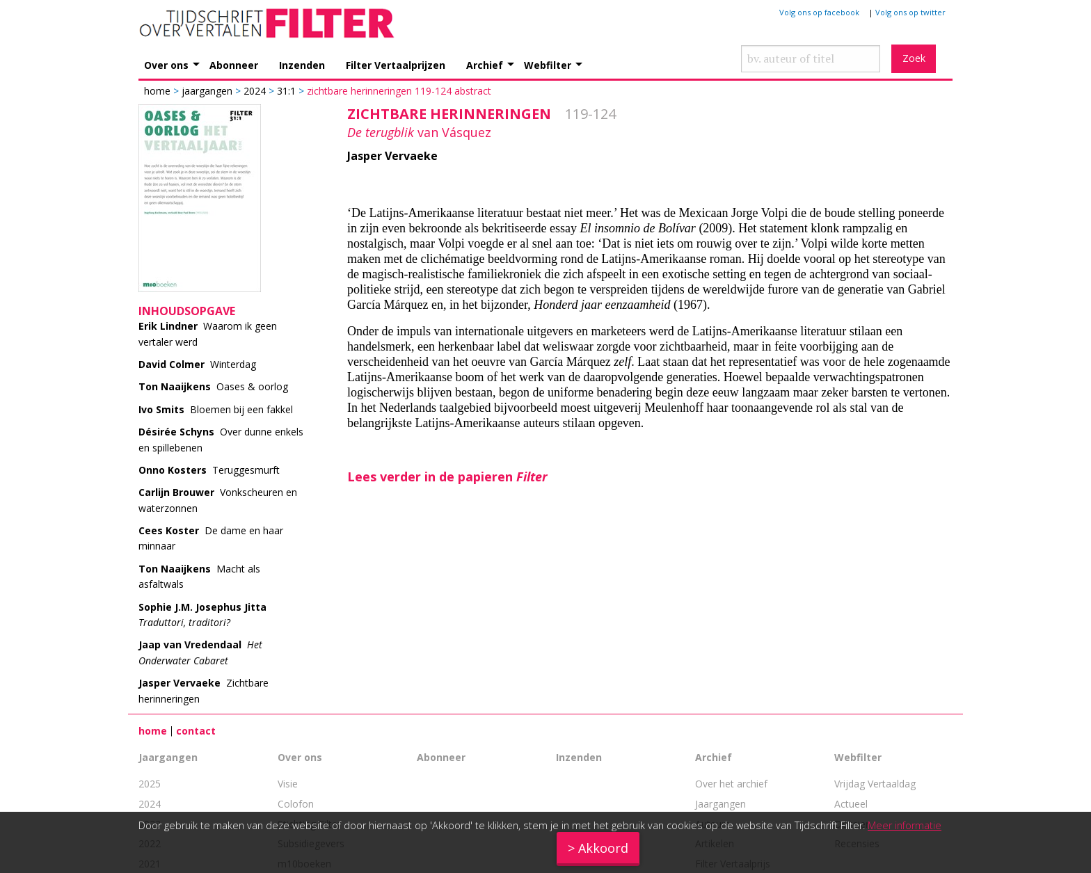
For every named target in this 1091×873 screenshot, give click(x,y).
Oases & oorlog (213, 386)
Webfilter (547, 64)
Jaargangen (207, 90)
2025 (149, 783)
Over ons (166, 64)
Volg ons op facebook (819, 12)
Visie (288, 783)
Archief (484, 64)
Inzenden (302, 64)
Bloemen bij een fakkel (215, 409)
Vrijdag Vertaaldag (875, 783)
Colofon (296, 803)
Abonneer (233, 64)
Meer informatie (904, 825)
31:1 (286, 90)
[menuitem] (176, 57)
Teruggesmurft (209, 469)
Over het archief (731, 783)
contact (196, 730)
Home (158, 90)
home (152, 730)
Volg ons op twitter (910, 12)
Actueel (851, 803)
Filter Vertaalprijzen (395, 64)
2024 (255, 90)
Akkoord (603, 848)
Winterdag (197, 364)
